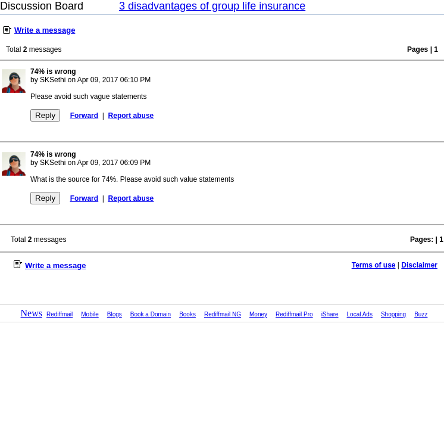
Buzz (420, 314)
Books (187, 314)
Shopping (393, 314)
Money (258, 314)
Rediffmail (59, 314)
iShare (330, 314)
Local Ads (360, 314)
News (31, 313)
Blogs (114, 314)
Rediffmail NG (222, 314)
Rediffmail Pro (294, 314)
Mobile (89, 314)
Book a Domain (150, 314)
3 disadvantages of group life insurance (212, 6)
